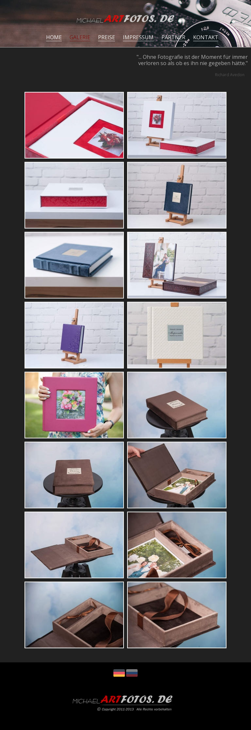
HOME (54, 37)
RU (132, 673)
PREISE (106, 37)
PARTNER (173, 37)
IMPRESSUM (138, 37)
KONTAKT (205, 37)
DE (119, 673)
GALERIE (80, 37)
